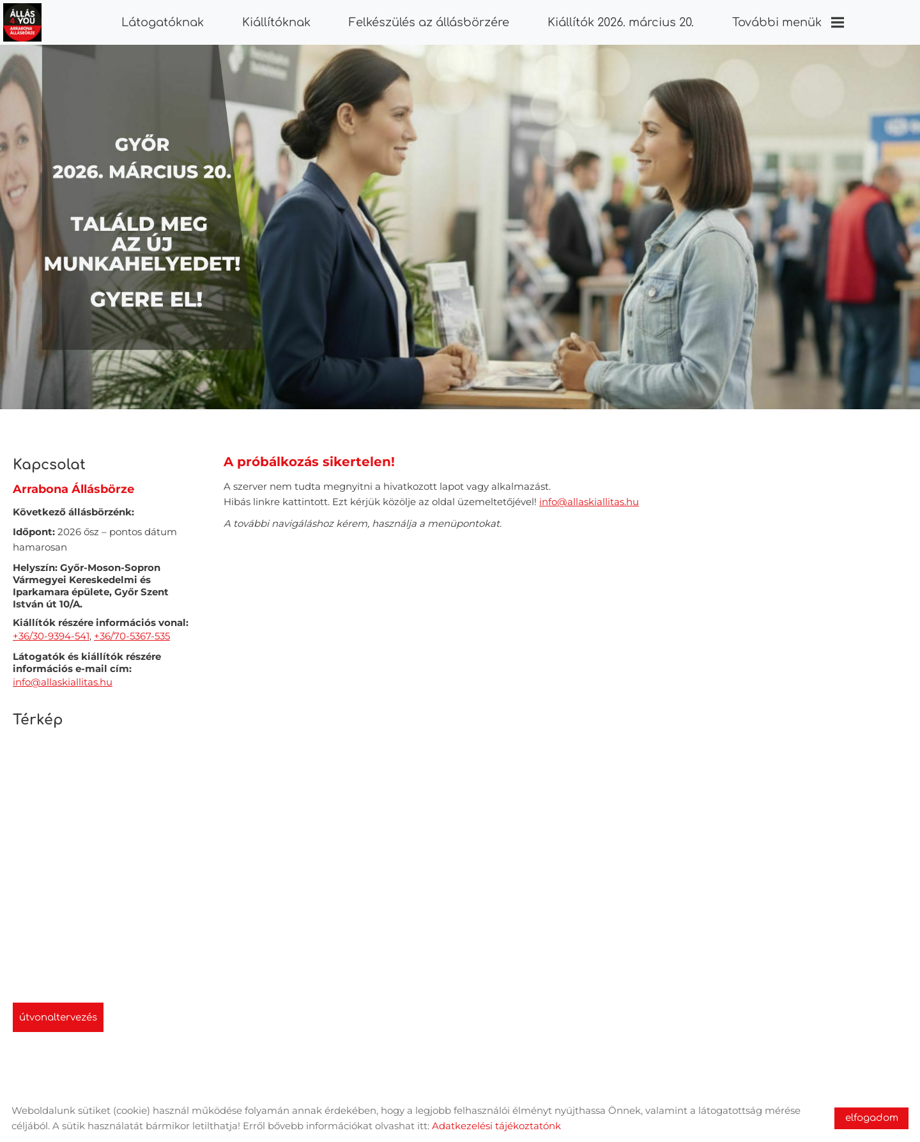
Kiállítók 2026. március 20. (620, 22)
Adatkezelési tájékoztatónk (496, 1126)
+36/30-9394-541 (51, 629)
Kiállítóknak (276, 22)
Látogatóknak (162, 22)
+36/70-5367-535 (132, 629)
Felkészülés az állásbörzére (429, 22)
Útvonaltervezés (58, 1011)
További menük (787, 22)
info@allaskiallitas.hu (62, 675)
